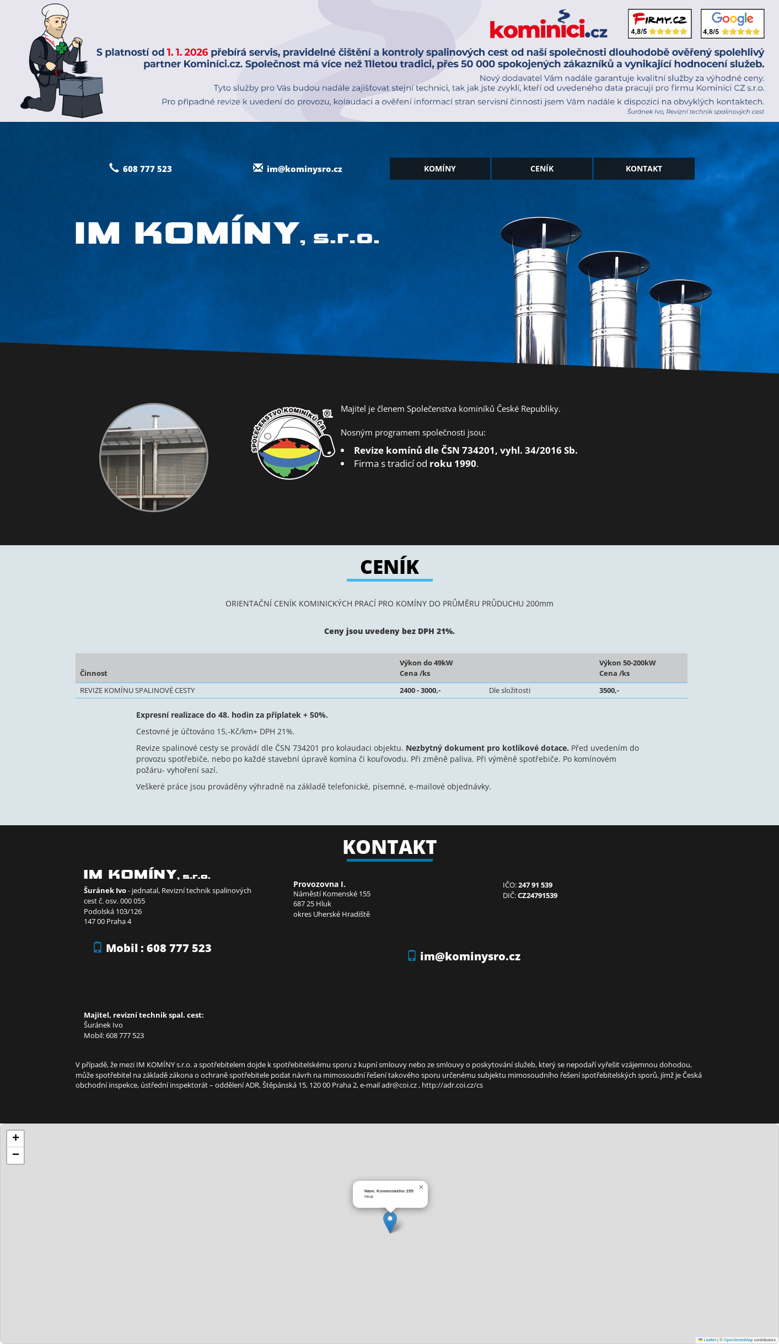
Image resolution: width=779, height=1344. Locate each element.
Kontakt (644, 168)
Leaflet (707, 1339)
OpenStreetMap (738, 1339)
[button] (390, 1222)
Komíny (440, 168)
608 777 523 (140, 168)
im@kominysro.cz (304, 168)
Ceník (542, 168)
